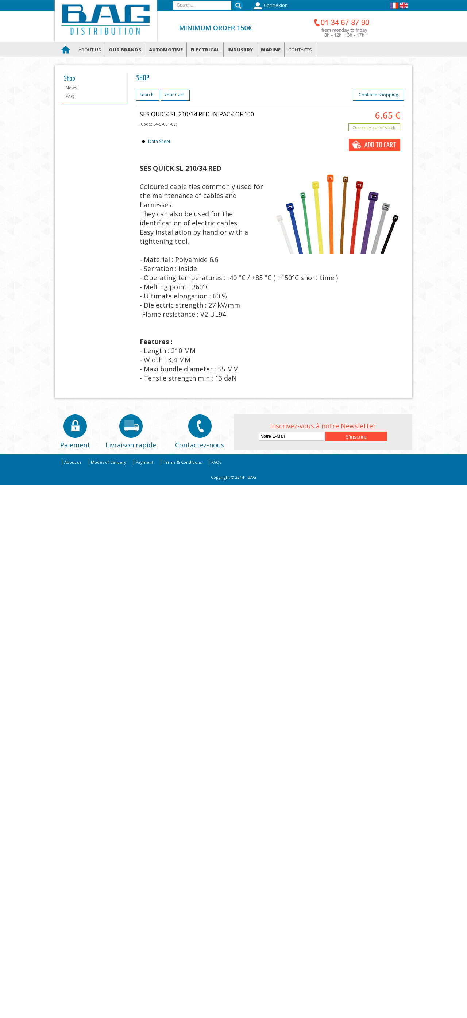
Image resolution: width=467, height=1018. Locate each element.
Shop (69, 79)
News (71, 88)
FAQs (216, 462)
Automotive (166, 49)
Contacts (300, 49)
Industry (240, 49)
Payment (144, 462)
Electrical (205, 49)
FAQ (70, 96)
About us (89, 49)
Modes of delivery (108, 462)
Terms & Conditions (182, 462)
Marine (271, 49)
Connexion (270, 5)
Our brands (125, 49)
